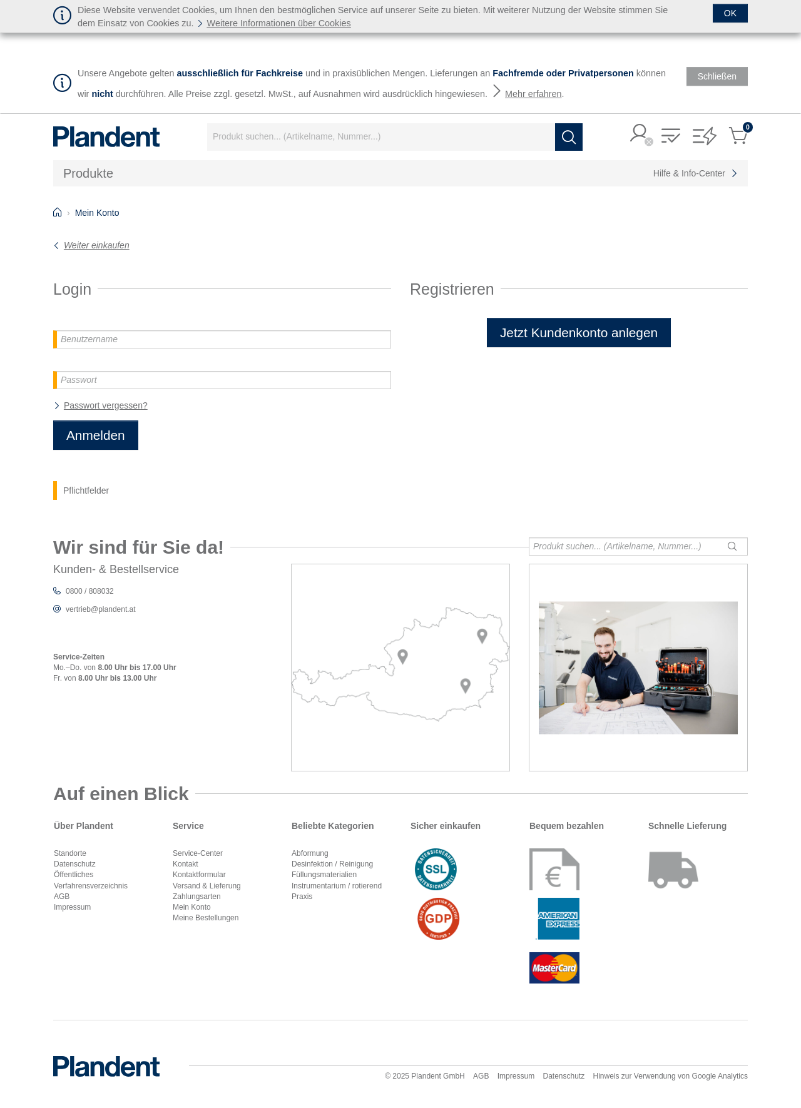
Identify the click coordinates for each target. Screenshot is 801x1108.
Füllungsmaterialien (324, 874)
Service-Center (198, 853)
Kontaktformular (199, 874)
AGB (61, 896)
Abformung (310, 853)
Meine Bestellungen (205, 917)
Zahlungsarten (197, 896)
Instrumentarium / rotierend (337, 886)
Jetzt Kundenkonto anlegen (579, 332)
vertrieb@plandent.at (101, 609)
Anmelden (95, 435)
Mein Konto (192, 907)
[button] (639, 134)
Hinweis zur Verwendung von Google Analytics (670, 1076)
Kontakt (185, 864)
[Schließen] (730, 13)
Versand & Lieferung (207, 886)
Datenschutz (75, 864)
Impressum (72, 907)
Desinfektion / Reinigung (332, 864)
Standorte (70, 853)
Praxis (302, 896)
